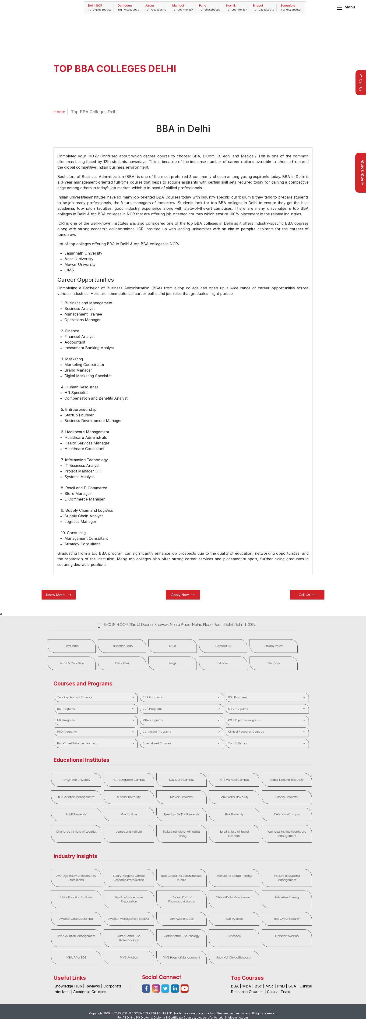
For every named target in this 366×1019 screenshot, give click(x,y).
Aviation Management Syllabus (128, 918)
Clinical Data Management (234, 897)
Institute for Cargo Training (234, 875)
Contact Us (223, 646)
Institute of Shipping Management (287, 878)
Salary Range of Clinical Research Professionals (128, 878)
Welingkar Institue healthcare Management (286, 834)
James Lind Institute (129, 831)
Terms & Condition (72, 663)
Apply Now (183, 595)
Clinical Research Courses (267, 732)
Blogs (172, 663)
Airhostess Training (287, 897)
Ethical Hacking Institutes (76, 897)
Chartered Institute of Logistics (76, 831)
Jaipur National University (286, 779)
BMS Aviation (234, 918)
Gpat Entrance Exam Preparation (129, 899)
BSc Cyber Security (286, 918)
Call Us (361, 83)
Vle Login (273, 663)
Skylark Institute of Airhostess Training (181, 834)
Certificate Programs (182, 732)
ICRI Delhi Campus (181, 779)
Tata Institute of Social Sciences (234, 834)
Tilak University (234, 814)
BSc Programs (267, 697)
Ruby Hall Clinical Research (234, 957)
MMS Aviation (129, 957)
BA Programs (96, 709)
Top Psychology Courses (96, 697)
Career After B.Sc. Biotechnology (129, 938)
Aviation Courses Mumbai (76, 918)
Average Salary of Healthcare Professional (76, 878)
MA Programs (96, 720)
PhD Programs (96, 732)
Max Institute (128, 814)
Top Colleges (267, 743)
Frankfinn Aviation (287, 936)
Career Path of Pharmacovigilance (181, 899)
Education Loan (122, 646)
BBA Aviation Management (76, 797)
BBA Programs (182, 697)
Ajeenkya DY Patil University (181, 814)
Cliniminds (234, 936)
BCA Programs (182, 709)
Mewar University (181, 797)
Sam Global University (234, 797)
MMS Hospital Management (181, 957)
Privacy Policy (273, 646)
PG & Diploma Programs (267, 720)
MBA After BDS (76, 957)
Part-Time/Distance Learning (96, 743)
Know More (58, 595)
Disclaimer (122, 663)
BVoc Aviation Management (76, 936)
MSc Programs (267, 709)
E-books (223, 663)
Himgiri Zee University (76, 779)
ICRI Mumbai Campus (234, 779)
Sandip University (287, 797)
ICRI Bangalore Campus (129, 779)
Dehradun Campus (287, 814)
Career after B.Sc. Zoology (181, 936)
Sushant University (129, 797)
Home (59, 111)
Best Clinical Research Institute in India (181, 878)
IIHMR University (76, 814)
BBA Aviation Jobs (182, 918)
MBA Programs (182, 720)
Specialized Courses (182, 743)
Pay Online (72, 646)
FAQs (172, 646)
